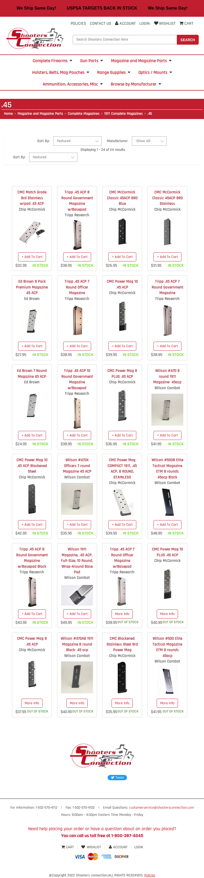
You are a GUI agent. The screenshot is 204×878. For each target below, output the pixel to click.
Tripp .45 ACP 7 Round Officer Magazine (77, 287)
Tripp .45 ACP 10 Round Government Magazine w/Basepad (77, 379)
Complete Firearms (52, 61)
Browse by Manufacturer (136, 84)
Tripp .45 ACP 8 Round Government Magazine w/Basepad (77, 201)
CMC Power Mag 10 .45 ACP (122, 284)
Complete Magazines (83, 113)
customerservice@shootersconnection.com (161, 807)
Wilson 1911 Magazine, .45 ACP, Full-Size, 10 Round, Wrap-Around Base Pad (77, 561)
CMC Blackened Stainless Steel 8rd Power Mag (122, 644)
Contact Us (100, 23)
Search (187, 39)
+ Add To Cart (32, 257)
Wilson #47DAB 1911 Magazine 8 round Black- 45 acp (77, 644)
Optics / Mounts (155, 72)
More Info (122, 614)
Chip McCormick (32, 209)
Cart (68, 847)
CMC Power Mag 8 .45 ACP (32, 641)
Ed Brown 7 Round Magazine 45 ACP (32, 373)
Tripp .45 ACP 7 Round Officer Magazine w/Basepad (122, 558)
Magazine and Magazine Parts (141, 61)
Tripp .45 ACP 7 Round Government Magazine (167, 287)
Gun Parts (91, 61)
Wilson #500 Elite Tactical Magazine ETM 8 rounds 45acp (167, 647)
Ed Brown (32, 298)
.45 (149, 113)
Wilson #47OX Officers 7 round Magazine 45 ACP (77, 465)
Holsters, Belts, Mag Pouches (60, 72)
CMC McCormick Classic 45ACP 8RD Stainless (167, 198)
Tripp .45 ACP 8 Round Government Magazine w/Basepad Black (32, 558)
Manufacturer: (117, 141)
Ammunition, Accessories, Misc (73, 84)
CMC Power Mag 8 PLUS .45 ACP (122, 373)
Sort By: (43, 141)
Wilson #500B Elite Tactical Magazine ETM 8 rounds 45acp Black (167, 468)
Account (125, 23)
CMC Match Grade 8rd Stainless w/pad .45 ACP (32, 198)
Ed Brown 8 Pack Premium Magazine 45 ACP (32, 287)
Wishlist (164, 23)
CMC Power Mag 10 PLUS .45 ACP (167, 552)
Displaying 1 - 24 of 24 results (102, 149)
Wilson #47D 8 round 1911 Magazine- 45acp (167, 376)
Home (8, 113)
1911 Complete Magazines (123, 113)
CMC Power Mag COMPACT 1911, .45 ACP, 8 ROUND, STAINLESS (122, 468)
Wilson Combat (167, 388)
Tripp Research (77, 215)
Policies (78, 23)
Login (144, 23)
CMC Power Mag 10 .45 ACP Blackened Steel (32, 465)
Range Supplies (113, 72)
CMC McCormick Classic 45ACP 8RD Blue (122, 198)
